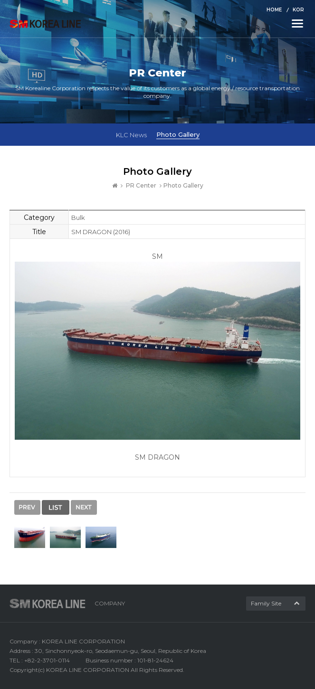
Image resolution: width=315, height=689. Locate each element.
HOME (274, 10)
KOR (298, 10)
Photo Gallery (178, 134)
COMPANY (110, 603)
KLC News (131, 135)
